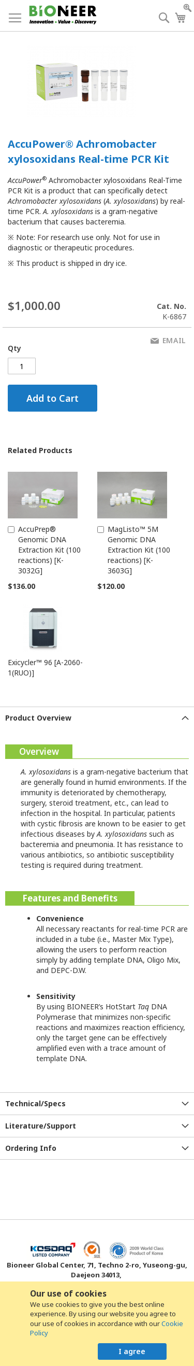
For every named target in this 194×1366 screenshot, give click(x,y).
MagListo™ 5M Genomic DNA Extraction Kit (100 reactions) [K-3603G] (139, 549)
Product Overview (38, 718)
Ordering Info (30, 1148)
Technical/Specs (35, 1103)
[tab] (97, 718)
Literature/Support (40, 1126)
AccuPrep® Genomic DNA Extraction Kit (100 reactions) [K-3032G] (49, 549)
